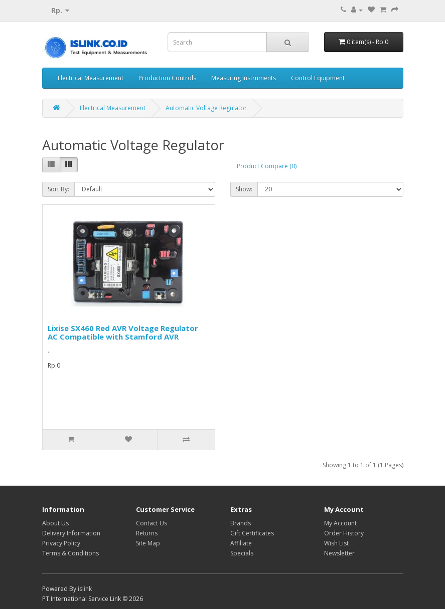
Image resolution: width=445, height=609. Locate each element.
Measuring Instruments (243, 78)
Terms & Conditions (70, 553)
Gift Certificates (252, 533)
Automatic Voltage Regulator (206, 108)
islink (85, 588)
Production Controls (167, 78)
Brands (240, 523)
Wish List (336, 543)
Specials (241, 553)
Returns (147, 533)
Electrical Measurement (90, 78)
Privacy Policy (61, 543)
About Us (55, 523)
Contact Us (151, 523)
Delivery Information (71, 533)
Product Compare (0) (266, 166)
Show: (244, 189)
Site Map (148, 543)
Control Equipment (318, 78)
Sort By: (58, 189)
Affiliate (241, 543)
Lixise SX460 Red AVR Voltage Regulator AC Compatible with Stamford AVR (123, 332)
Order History (344, 533)
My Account (340, 523)
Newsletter (339, 553)
